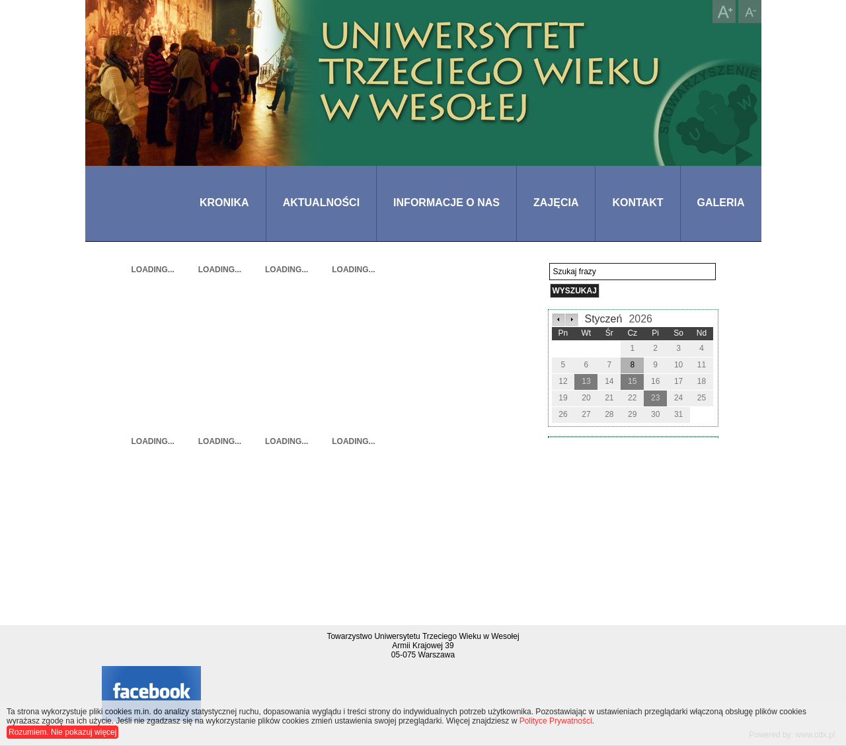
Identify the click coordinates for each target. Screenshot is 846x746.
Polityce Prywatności (555, 721)
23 (655, 397)
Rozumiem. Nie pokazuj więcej (62, 732)
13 (586, 381)
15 (632, 381)
